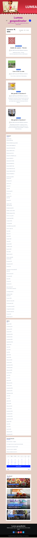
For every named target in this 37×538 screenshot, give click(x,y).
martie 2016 (9, 357)
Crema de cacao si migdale (12, 449)
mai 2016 (8, 352)
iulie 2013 (8, 396)
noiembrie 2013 (9, 391)
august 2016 (9, 345)
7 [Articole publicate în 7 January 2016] (18, 460)
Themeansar (26, 536)
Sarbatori (8, 294)
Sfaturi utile (9, 257)
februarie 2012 (9, 432)
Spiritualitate (9, 287)
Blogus (21, 536)
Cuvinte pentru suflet (11, 289)
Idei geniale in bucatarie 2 (18, 94)
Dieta (8, 271)
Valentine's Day (9, 301)
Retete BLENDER (10, 164)
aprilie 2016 (9, 355)
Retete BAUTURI (10, 161)
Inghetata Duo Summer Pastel (12, 447)
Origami (8, 239)
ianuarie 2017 (9, 332)
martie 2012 (9, 429)
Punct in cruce (9, 216)
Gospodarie (9, 264)
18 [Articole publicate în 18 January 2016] (8, 463)
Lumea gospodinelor (18, 19)
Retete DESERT (9, 166)
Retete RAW (10, 504)
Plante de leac (9, 274)
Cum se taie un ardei (18, 72)
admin (11, 74)
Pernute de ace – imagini (11, 442)
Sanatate (8, 284)
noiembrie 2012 (9, 414)
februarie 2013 (9, 406)
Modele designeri (10, 213)
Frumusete (9, 276)
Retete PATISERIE (10, 174)
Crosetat (8, 221)
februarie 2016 (9, 360)
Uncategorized (9, 292)
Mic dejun (8, 181)
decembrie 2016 (10, 334)
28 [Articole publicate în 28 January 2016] (18, 464)
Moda (8, 279)
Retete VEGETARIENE (10, 146)
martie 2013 (9, 404)
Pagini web (9, 254)
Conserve (8, 196)
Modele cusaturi (18, 46)
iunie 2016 (9, 350)
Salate (8, 186)
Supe (8, 189)
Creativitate (9, 218)
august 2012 (9, 422)
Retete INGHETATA (10, 169)
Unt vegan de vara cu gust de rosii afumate (15, 444)
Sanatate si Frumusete (11, 270)
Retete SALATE (9, 153)
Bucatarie (18, 70)
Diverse (8, 267)
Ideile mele (9, 206)
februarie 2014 (9, 383)
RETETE (8, 139)
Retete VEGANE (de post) (11, 143)
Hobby (8, 204)
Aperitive (8, 184)
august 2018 (9, 324)
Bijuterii (8, 249)
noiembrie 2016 (9, 337)
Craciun (8, 298)
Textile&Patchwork (10, 226)
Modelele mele (9, 208)
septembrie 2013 (10, 393)
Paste (8, 296)
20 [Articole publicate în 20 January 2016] (15, 463)
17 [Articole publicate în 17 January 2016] (28, 461)
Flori (7, 231)
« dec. (8, 470)
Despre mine (9, 317)
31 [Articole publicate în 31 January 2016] (28, 464)
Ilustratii (8, 244)
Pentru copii (9, 229)
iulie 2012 (8, 424)
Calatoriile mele (9, 312)
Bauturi (8, 194)
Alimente (8, 259)
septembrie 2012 (10, 419)
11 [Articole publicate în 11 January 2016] (8, 461)
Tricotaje (8, 224)
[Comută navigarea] (6, 20)
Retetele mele (9, 177)
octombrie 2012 (9, 416)
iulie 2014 (8, 375)
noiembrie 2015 (9, 368)
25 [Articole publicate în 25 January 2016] (8, 464)
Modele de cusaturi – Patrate (18, 48)
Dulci (8, 198)
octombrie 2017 (9, 327)
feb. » (29, 470)
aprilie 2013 (9, 401)
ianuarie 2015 (9, 373)
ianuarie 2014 (9, 386)
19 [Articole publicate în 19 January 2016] (11, 463)
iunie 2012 (9, 427)
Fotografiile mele (10, 309)
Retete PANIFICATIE (10, 171)
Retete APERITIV (10, 151)
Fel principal (9, 191)
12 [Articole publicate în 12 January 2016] (11, 461)
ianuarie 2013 (9, 409)
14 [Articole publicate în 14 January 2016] (18, 461)
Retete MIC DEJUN (10, 148)
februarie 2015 (9, 370)
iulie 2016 (8, 347)
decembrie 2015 (10, 365)
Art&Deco (8, 247)
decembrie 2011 (9, 434)
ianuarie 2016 (9, 363)
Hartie (8, 236)
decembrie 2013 (10, 388)
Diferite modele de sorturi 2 (12, 452)
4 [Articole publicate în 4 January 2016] (8, 460)
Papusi (8, 234)
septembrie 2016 (10, 342)
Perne (8, 252)
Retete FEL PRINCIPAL (11, 156)
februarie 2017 (9, 329)
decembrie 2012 (10, 411)
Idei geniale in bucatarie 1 (18, 120)
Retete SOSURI (9, 158)
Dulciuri (8, 178)
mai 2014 (8, 378)
